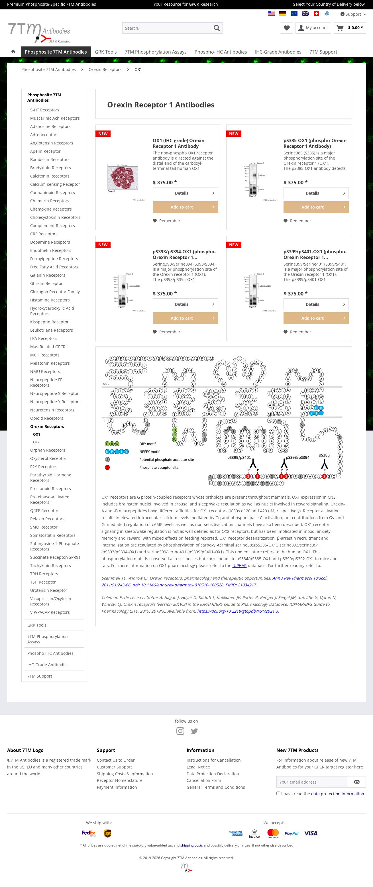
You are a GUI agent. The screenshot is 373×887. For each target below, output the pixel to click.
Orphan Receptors (47, 450)
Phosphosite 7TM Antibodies (44, 97)
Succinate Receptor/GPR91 (55, 557)
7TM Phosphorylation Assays (47, 639)
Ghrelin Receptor (46, 283)
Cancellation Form (204, 780)
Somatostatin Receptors (53, 535)
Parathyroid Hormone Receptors (50, 477)
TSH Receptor (43, 582)
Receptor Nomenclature (119, 780)
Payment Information (117, 787)
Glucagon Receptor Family (55, 291)
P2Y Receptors (43, 466)
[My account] (313, 28)
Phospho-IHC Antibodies (50, 653)
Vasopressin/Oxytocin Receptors (50, 601)
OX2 (36, 442)
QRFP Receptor (44, 510)
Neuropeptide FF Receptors (46, 382)
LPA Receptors (43, 338)
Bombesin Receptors (50, 159)
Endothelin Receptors (50, 250)
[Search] (217, 28)
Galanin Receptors (47, 275)
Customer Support (114, 767)
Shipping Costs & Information (125, 773)
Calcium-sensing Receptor (55, 184)
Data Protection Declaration (213, 773)
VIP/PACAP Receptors (50, 612)
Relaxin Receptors (47, 518)
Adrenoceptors (44, 134)
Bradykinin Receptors (50, 167)
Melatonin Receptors (50, 363)
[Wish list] (287, 28)
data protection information (337, 793)
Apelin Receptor (45, 151)
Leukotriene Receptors (51, 330)
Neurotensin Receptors (52, 410)
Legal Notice (198, 767)
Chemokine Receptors (51, 209)
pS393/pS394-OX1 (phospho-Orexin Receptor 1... (184, 254)
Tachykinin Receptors (50, 565)
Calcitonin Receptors (50, 176)
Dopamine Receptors (50, 242)
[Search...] (172, 28)
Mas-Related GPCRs (49, 346)
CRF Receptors (44, 233)
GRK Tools (36, 625)
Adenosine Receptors (50, 126)
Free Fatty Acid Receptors (54, 267)
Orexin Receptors (47, 426)
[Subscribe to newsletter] (357, 782)
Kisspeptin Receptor (49, 322)
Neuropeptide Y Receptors (55, 401)
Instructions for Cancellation (214, 760)
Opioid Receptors (46, 418)
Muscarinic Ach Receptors (55, 118)
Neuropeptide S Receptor (54, 393)
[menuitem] (172, 28)
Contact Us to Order (116, 760)
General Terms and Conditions (216, 787)
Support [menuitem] (351, 14)
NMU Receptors (45, 371)
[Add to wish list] (166, 220)
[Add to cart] (185, 207)
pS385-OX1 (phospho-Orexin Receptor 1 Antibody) (315, 143)
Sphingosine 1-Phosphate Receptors (54, 546)
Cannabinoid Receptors (52, 192)
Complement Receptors (52, 225)
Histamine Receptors (50, 300)
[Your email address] (312, 782)
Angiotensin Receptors (51, 143)
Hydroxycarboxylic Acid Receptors (52, 310)
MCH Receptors (45, 355)
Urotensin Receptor (48, 590)
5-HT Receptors (44, 110)
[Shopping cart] (350, 28)
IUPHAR (240, 565)
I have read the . (323, 793)
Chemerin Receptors (49, 200)
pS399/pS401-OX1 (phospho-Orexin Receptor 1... (315, 254)
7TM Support (39, 676)
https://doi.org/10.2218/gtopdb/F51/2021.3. (238, 611)
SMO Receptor (44, 527)
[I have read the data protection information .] (278, 793)
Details (194, 192)
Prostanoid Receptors (50, 488)
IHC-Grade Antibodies (48, 664)
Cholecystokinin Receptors (55, 217)
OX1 (36, 434)
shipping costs (191, 845)
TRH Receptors (44, 573)
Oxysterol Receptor (48, 458)
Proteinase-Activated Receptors (50, 499)
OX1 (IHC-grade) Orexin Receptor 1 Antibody (179, 143)
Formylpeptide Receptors (54, 258)
